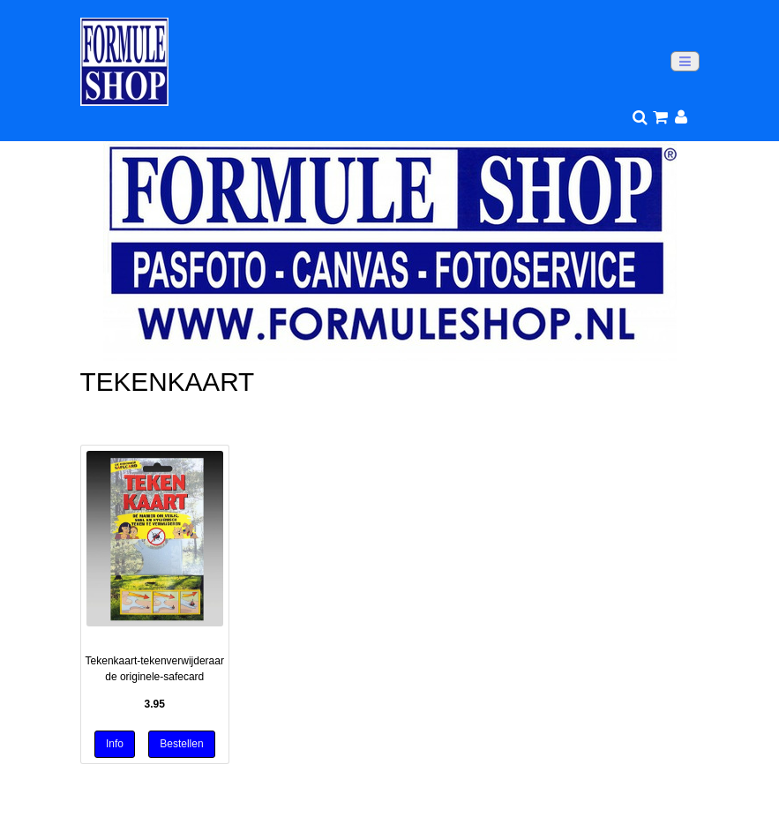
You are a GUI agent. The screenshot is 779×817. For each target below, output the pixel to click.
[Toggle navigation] (685, 61)
